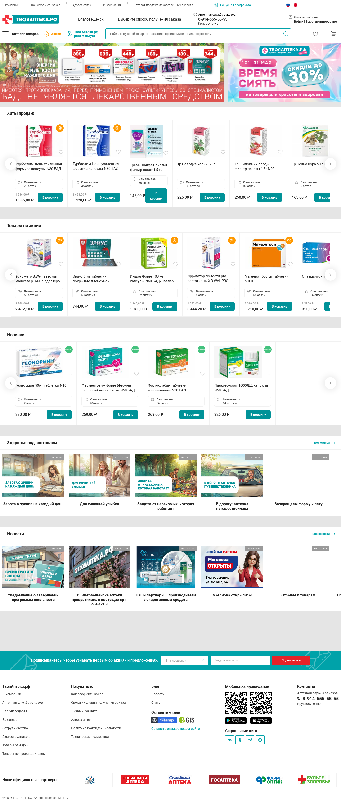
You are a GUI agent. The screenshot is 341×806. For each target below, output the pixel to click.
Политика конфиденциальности (96, 728)
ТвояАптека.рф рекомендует (82, 34)
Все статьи (324, 442)
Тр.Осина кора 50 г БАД (311, 164)
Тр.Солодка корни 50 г (196, 164)
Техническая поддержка (90, 737)
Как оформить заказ (45, 5)
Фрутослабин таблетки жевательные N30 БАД (167, 387)
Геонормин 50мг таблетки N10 (40, 385)
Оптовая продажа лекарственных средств (163, 5)
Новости (158, 694)
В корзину (50, 197)
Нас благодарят (14, 711)
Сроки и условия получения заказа (98, 702)
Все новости (323, 534)
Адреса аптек (81, 5)
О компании (10, 5)
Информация (112, 5)
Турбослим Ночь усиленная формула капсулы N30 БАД (96, 166)
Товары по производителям (23, 754)
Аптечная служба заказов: (217, 14)
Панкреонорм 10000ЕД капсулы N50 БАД (241, 387)
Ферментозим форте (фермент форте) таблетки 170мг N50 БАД (108, 387)
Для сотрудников (16, 737)
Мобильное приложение (247, 687)
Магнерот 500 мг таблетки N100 (266, 278)
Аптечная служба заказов (22, 702)
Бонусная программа (231, 5)
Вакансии (10, 719)
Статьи (156, 702)
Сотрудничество (15, 728)
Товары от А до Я (15, 745)
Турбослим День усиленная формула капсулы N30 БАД (38, 166)
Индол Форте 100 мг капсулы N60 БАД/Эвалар (152, 278)
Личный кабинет (84, 711)
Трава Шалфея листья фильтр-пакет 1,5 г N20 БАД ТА (148, 167)
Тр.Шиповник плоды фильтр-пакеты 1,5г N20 (254, 166)
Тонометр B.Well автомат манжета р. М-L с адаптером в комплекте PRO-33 (39, 278)
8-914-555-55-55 (212, 19)
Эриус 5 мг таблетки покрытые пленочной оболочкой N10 (91, 278)
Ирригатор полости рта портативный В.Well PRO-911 (208, 278)
